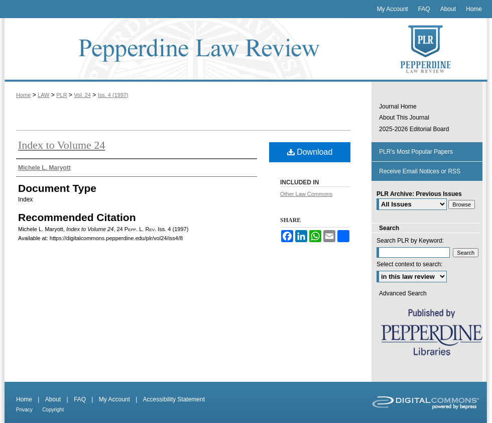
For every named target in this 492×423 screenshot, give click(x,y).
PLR (61, 95)
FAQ (80, 399)
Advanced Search (403, 293)
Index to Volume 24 (61, 145)
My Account (114, 399)
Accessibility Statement (174, 399)
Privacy (24, 409)
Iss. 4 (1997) (113, 95)
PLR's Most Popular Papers (416, 151)
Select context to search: (409, 264)
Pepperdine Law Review (186, 50)
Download (310, 152)
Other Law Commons (306, 194)
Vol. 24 (82, 95)
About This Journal (404, 117)
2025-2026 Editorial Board (414, 129)
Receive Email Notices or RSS (419, 171)
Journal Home (398, 106)
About (53, 399)
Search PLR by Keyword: (410, 240)
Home (23, 95)
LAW (43, 95)
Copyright (53, 409)
